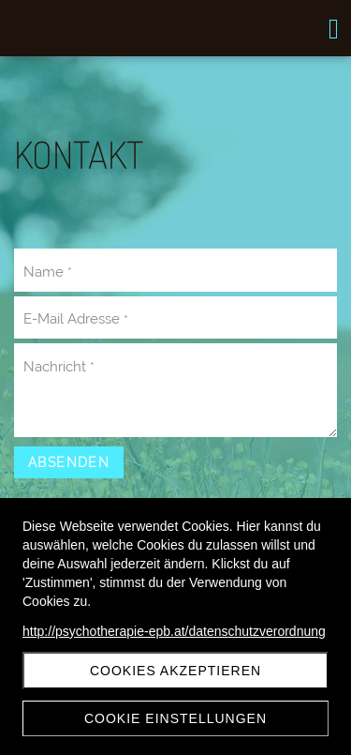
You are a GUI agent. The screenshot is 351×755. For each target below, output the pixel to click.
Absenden (69, 462)
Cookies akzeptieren (175, 670)
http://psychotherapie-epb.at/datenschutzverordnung (174, 631)
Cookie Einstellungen (175, 718)
